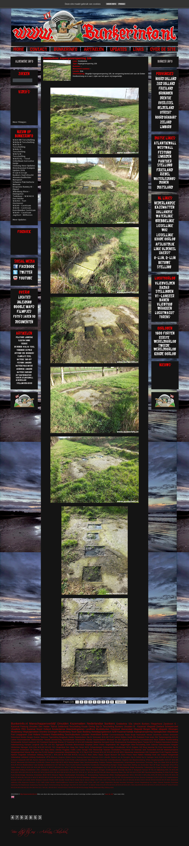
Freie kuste (149, 737)
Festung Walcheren (84, 757)
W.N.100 (175, 770)
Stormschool (140, 762)
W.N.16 (168, 762)
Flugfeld (175, 767)
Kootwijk (13, 780)
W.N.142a (146, 775)
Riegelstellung (105, 765)
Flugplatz (66, 750)
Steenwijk (121, 770)
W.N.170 (154, 775)
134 (49, 745)
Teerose (145, 770)
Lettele (28, 780)
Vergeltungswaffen (157, 760)
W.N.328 (67, 755)
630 (147, 752)
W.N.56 (148, 780)
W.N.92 (48, 747)
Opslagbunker (160, 732)
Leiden (102, 782)
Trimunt (96, 752)
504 (113, 777)
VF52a (148, 760)
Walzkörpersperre (171, 750)
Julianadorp (15, 757)
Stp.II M (152, 765)
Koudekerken (31, 770)
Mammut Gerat (93, 760)
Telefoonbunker (37, 740)
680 (119, 777)
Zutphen (135, 747)
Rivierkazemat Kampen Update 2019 (24, 169)
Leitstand (24, 757)
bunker (105, 734)
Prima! (122, 4)
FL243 (67, 760)
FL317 (165, 777)
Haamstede (15, 770)
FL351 (38, 782)
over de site (109, 794)
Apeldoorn (42, 760)
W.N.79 (164, 780)
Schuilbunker (120, 747)
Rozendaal (174, 782)
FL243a (165, 772)
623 (60, 765)
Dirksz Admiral (55, 750)
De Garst (121, 755)
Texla (155, 762)
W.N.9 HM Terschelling (24, 140)
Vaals (13, 767)
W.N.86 (103, 772)
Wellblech (94, 777)
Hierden (52, 782)
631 (108, 767)
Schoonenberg (93, 775)
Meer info (111, 4)
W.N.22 (35, 777)
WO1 (122, 752)
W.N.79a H (61, 777)
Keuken (175, 752)
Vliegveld (151, 726)
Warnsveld (20, 762)
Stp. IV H (79, 752)
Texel (73, 732)
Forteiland (44, 742)
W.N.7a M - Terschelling (19, 155)
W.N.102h (14, 772)
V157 (97, 780)
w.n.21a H (83, 755)
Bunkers (146, 724)
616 (26, 762)
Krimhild (19, 780)
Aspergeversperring (143, 732)
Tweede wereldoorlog (53, 740)
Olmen (95, 745)
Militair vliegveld (159, 729)
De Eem (118, 740)
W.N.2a (90, 772)
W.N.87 (65, 787)
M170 (61, 762)
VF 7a (88, 785)
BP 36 (116, 767)
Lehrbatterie (44, 770)
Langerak (35, 745)
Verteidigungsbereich (101, 732)
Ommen (137, 782)
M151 (87, 747)
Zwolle (130, 737)
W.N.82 (110, 752)
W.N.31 (47, 777)
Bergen (30, 737)
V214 (83, 785)
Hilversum (95, 757)
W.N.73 (152, 742)
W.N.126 (121, 785)
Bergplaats (63, 737)
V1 (76, 742)
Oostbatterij (115, 750)
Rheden (51, 780)
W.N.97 (13, 762)
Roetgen (114, 765)
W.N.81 (75, 755)
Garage (85, 750)
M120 (45, 775)
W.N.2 (176, 785)
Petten (102, 745)
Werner (88, 767)
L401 (38, 770)
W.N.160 (175, 760)
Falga (176, 772)
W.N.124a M (45, 772)
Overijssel (115, 729)
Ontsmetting (80, 775)
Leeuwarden (59, 752)
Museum (55, 775)
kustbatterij (48, 765)
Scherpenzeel (171, 726)
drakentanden (139, 752)
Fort (13, 734)
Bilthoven (54, 757)
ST (86, 775)
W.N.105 (109, 785)
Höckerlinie (15, 747)
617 (56, 765)
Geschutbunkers (72, 734)
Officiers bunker (79, 770)
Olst (156, 737)
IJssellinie (15, 729)
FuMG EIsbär (45, 782)
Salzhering (14, 785)
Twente (146, 742)
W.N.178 (175, 775)
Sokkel (119, 765)
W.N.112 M (29, 772)
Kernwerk (105, 742)
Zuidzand (14, 760)
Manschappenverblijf (42, 723)
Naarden (107, 750)
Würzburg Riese (117, 772)
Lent (24, 780)
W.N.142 (103, 752)
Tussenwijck (165, 765)
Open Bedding (84, 732)
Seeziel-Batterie (99, 740)
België (132, 767)
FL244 (169, 767)
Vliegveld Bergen (142, 729)
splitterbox (14, 782)
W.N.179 (171, 785)
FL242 (72, 765)
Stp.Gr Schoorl (85, 780)
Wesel (108, 772)
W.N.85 (116, 752)
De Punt (158, 747)
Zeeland (160, 726)
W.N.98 (160, 750)
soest (111, 787)
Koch (101, 757)
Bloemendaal (79, 745)
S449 (56, 780)
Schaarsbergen (96, 747)
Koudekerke (85, 765)
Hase (135, 755)
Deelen (71, 737)
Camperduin (154, 752)
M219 (66, 762)
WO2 (168, 780)
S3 (132, 750)
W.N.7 (56, 787)
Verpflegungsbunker (122, 775)
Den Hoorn (66, 765)
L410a (90, 782)
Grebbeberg (134, 740)
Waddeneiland (28, 765)
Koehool (71, 782)
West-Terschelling (138, 745)
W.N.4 (143, 780)
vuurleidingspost (97, 767)
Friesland (45, 734)
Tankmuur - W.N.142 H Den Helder (23, 197)
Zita (124, 772)
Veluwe (149, 735)
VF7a (48, 757)
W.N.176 (169, 757)
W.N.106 (115, 785)
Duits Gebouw (152, 745)
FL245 (171, 772)
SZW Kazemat (119, 732)
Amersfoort (95, 734)
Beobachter (139, 767)
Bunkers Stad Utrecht (23, 175)
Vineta (98, 785)
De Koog (156, 767)
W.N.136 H (139, 775)
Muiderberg (16, 732)
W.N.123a (33, 747)
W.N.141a (134, 785)
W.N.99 (79, 777)
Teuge (158, 765)
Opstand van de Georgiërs (120, 757)
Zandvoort (168, 724)
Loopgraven (21, 734)
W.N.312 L (38, 787)
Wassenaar (128, 752)
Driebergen (149, 777)
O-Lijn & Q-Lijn (20, 172)
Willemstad (97, 787)
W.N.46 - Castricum (22, 208)
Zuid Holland (34, 734)
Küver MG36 (79, 782)
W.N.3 (139, 780)
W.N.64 (51, 787)
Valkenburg (161, 770)
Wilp (102, 787)
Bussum (114, 755)
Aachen (36, 760)
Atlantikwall (172, 732)
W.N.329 (80, 742)
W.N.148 (37, 767)
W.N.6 (128, 747)
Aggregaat (60, 745)
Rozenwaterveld (23, 740)
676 (112, 767)
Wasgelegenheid (17, 752)
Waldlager (86, 777)
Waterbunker (80, 740)
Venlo (156, 757)
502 (134, 737)
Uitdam (92, 780)
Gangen (51, 752)
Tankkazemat (104, 775)
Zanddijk (40, 765)
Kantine (78, 765)
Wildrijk (91, 787)
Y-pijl (35, 765)
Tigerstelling (54, 737)
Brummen (31, 762)
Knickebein (38, 775)
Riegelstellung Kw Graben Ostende (151, 782)
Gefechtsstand (164, 745)
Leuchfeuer (54, 770)
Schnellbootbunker (114, 760)
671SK (138, 772)
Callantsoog (148, 767)
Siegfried (125, 760)
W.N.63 (153, 780)
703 (53, 747)
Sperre (140, 742)
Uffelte (111, 775)
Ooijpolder (22, 755)
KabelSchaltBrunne (62, 782)
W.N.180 (105, 737)
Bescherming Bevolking (153, 772)
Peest (88, 770)
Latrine (14, 740)
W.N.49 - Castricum (22, 205)
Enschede (69, 745)
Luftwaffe (107, 757)
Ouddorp (102, 762)
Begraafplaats (124, 767)
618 (116, 777)
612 (105, 767)
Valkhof (92, 785)
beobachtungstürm (104, 777)
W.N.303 (97, 772)
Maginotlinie (109, 782)
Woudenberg (64, 732)
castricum (32, 742)
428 (128, 772)
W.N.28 (13, 765)
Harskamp (29, 775)
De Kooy (136, 777)
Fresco (129, 755)
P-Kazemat (125, 750)
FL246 (44, 752)
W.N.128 (53, 772)
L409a (86, 782)
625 (31, 760)
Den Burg (45, 750)
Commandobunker (116, 735)
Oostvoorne (40, 757)
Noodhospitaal (70, 775)
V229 (105, 780)
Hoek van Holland (159, 755)
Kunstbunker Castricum (24, 210)
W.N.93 (19, 765)
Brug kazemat (148, 747)
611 (53, 765)
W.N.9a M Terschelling (24, 142)
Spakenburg (34, 785)
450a (19, 782)
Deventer (143, 777)
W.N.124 (30, 767)
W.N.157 (75, 772)
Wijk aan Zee (36, 752)
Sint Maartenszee (24, 785)
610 (131, 772)
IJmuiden (63, 723)
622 (140, 747)
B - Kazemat (140, 726)
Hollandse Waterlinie (93, 742)
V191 (101, 780)
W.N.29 (41, 777)
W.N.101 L (48, 755)
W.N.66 (158, 780)
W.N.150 (141, 785)
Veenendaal (126, 729)
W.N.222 (175, 762)
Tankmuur (44, 737)
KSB (57, 762)
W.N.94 (73, 777)
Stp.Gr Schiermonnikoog (52, 785)
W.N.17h (14, 777)
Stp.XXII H (129, 770)
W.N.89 (68, 777)
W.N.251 (26, 787)
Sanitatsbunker (118, 762)
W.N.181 (21, 777)
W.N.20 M (14, 787)
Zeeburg (107, 787)
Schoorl (25, 742)
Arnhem (165, 735)
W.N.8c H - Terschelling (19, 150)
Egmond (125, 740)
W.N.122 (37, 772)
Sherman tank (140, 750)
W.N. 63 (168, 770)
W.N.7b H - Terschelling (19, 145)
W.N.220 (41, 747)
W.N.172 (159, 785)
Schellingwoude (111, 770)
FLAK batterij (114, 737)
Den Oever (79, 747)
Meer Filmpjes (19, 122)
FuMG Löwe (76, 750)
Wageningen (125, 745)
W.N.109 (22, 772)
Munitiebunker (102, 729)
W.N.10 (23, 767)
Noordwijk (123, 782)
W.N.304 (32, 787)
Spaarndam (127, 765)
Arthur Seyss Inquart (101, 755)
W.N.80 (60, 787)
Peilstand (109, 762)
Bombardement (128, 777)
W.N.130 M (61, 772)
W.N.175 (168, 775)
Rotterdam (167, 782)
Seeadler (61, 780)
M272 (49, 775)
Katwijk (129, 732)
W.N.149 (162, 757)
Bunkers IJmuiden (124, 726)
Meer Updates (19, 219)
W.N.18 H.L (83, 772)
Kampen (27, 745)
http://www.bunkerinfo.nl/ (28, 794)
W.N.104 (103, 785)
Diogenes (61, 757)
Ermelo (61, 760)
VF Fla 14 (152, 770)
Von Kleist (161, 762)
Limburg (32, 757)
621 (53, 745)
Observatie (104, 760)
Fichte (72, 760)
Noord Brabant (74, 762)
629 (134, 772)
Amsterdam (24, 750)
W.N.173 (161, 775)
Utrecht (137, 724)
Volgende (120, 702)
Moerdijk (116, 782)
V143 (80, 785)
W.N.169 (147, 785)
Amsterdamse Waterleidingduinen (68, 729)
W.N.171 (153, 785)
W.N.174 (125, 780)
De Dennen (35, 750)
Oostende (45, 780)
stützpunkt (22, 760)
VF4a (109, 780)
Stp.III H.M (88, 752)
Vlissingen (173, 729)
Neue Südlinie (159, 740)
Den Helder (44, 726)
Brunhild (50, 760)
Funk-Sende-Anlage (18, 775)
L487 (98, 782)
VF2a (176, 765)
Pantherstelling (172, 740)
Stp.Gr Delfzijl (136, 757)
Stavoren (41, 785)
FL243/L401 (40, 762)
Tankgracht (138, 770)
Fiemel (47, 762)
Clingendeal (60, 747)
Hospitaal (88, 745)
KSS (90, 750)
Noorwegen (130, 782)
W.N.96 (75, 787)
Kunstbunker (95, 765)
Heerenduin (167, 747)
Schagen (102, 770)
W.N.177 (165, 785)
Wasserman (81, 767)
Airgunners (25, 782)
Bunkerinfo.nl (19, 723)
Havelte (89, 740)
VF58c (113, 780)
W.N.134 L (127, 785)
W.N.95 (73, 767)
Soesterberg (132, 742)
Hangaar (174, 745)
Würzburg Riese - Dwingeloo (21, 192)
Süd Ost (43, 745)
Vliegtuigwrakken (31, 732)
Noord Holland (43, 729)
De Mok (163, 767)
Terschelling (75, 726)
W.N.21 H (44, 767)
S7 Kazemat (69, 742)
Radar (127, 735)
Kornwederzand (146, 740)
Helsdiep (147, 755)
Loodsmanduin (63, 770)
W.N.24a (20, 787)
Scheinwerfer (16, 742)
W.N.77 (67, 767)
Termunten (149, 762)
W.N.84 (175, 757)
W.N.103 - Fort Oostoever (19, 202)
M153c (33, 780)
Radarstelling (57, 734)
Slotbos (124, 737)
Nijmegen (24, 747)
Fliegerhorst (156, 724)
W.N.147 (168, 760)
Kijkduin (14, 755)
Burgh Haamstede (138, 735)
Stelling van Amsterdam (140, 765)
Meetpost (39, 780)
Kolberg (22, 770)
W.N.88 (70, 787)
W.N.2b (175, 737)
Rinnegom (94, 770)
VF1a (172, 765)
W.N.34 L (45, 787)
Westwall (110, 740)
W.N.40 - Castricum (22, 212)
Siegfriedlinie (110, 745)
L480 (94, 782)
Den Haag (70, 747)
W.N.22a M (132, 780)
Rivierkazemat (120, 742)
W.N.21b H (28, 777)
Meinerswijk (98, 750)
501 (38, 742)
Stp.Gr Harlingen (148, 757)
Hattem (140, 755)
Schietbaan (31, 755)
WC (118, 745)
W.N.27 (51, 767)
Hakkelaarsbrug (17, 745)
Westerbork (174, 780)
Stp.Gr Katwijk (74, 780)
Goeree (37, 737)
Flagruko (167, 752)
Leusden (85, 734)
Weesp (27, 752)
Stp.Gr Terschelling (105, 726)
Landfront (90, 729)
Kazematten (77, 723)
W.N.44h (53, 777)
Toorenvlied (151, 750)
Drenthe (43, 732)
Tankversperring (165, 737)
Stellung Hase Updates (24, 165)
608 (27, 760)
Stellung (40, 755)
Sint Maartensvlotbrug (137, 760)
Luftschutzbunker (81, 760)
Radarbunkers (80, 737)
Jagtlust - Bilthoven (22, 215)
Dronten (175, 742)
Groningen (53, 732)
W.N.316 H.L (59, 767)
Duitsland (140, 737)
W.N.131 (68, 772)
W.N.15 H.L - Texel (21, 158)
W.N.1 (132, 775)
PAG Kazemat (28, 729)
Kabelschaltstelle (172, 777)
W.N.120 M (58, 755)
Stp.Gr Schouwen (94, 737)
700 (122, 777)
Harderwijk (53, 742)
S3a (130, 724)
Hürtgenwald (173, 755)
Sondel (67, 780)
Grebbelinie (121, 724)
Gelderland (63, 726)
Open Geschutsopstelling (89, 762)
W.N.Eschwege (83, 787)
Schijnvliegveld (129, 762)
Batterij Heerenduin (163, 742)
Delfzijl (56, 760)
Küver (112, 742)
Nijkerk (61, 775)
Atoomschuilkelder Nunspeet (22, 178)
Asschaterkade (68, 740)
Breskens (32, 782)
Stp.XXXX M (74, 785)
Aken (90, 755)
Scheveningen (108, 747)
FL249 (156, 777)
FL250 (160, 777)
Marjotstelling (70, 752)
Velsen (18, 767)
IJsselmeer (157, 735)
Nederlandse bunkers (101, 723)
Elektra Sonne (71, 757)
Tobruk (54, 726)
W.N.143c (119, 780)
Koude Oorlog (88, 726)
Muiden (24, 737)
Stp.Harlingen (65, 785)
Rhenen (61, 742)
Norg (71, 770)
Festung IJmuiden (29, 726)
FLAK (161, 752)
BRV (143, 772)
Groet (53, 762)
